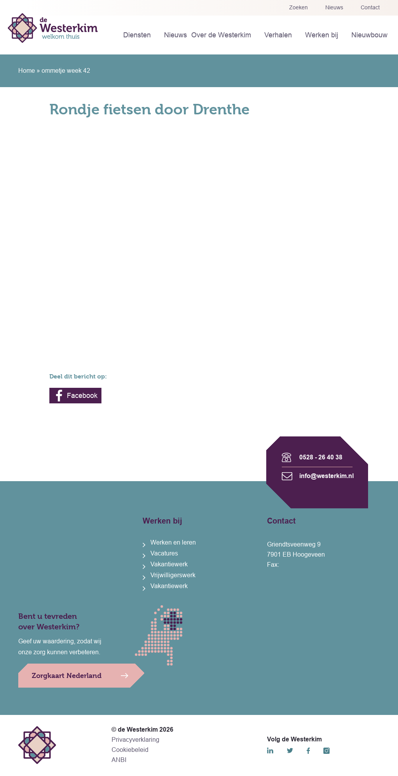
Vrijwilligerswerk (173, 575)
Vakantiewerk (169, 564)
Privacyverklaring (135, 739)
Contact (370, 7)
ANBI (119, 760)
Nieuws (334, 7)
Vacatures (164, 553)
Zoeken (298, 7)
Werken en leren (173, 542)
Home (26, 70)
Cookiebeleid (130, 749)
